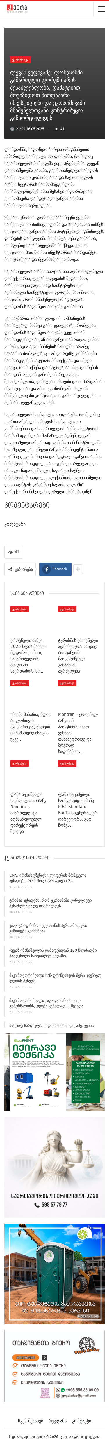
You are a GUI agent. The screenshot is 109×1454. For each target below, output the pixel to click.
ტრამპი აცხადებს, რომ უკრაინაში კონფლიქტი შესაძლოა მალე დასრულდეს (50, 905)
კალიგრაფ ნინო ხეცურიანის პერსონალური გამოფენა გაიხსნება (48, 929)
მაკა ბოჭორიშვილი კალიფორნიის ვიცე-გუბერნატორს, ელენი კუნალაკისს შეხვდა (46, 1004)
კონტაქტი (81, 1421)
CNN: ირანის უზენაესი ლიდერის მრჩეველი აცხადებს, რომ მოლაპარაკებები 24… (47, 879)
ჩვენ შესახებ (30, 1421)
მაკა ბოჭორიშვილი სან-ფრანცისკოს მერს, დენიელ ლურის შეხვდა (55, 980)
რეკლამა (58, 1421)
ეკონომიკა (20, 59)
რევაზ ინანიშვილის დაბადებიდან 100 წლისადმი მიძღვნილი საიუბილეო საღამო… (53, 954)
